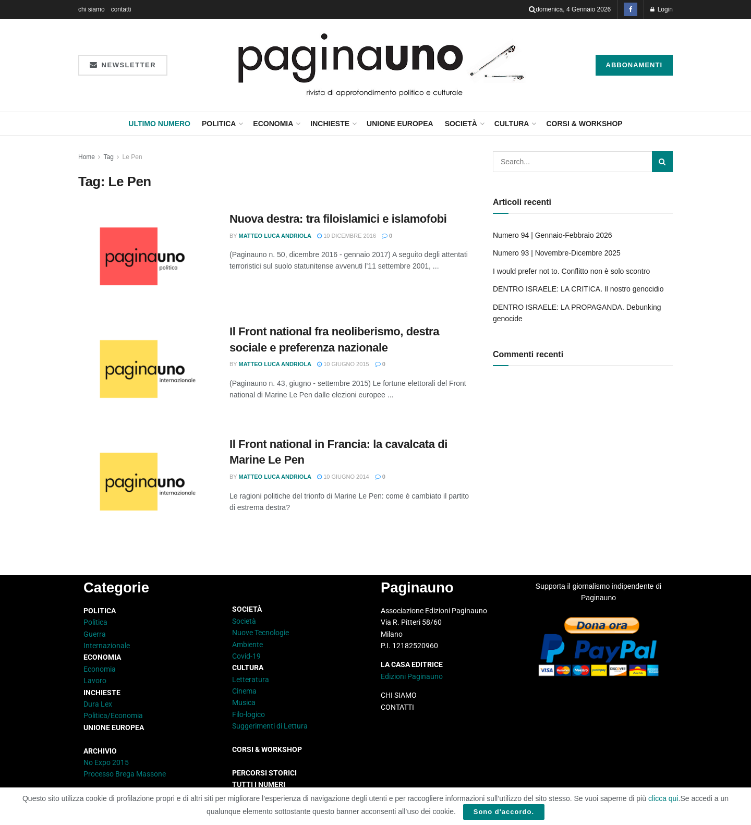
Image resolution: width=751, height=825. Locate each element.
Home (86, 157)
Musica (244, 702)
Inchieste (329, 123)
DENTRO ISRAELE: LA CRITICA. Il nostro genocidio (578, 289)
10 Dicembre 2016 (346, 236)
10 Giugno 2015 (343, 364)
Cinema (244, 691)
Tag (108, 157)
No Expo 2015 (106, 762)
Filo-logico (248, 714)
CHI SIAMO (399, 695)
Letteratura (250, 679)
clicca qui (663, 798)
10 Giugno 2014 (343, 477)
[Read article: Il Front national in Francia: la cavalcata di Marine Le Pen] (146, 484)
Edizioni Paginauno (412, 676)
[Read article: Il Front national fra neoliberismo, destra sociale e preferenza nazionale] (146, 372)
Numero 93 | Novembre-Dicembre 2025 (557, 253)
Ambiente (247, 644)
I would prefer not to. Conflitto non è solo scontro (571, 271)
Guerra (94, 634)
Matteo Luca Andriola (275, 236)
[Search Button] (532, 9)
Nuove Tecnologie (260, 632)
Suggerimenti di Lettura (270, 726)
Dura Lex (97, 704)
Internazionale (106, 645)
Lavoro (94, 680)
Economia (273, 123)
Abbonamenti (634, 65)
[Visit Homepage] (381, 65)
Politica (219, 123)
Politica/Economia (113, 715)
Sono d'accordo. (504, 812)
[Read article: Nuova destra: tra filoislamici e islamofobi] (146, 259)
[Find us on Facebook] (630, 9)
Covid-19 (246, 656)
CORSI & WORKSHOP (584, 123)
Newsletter (123, 65)
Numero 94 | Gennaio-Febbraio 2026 (552, 235)
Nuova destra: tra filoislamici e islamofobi (337, 218)
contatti (121, 9)
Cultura (511, 123)
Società (461, 123)
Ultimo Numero (159, 123)
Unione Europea (400, 123)
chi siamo (91, 9)
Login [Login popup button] (661, 9)
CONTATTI (397, 707)
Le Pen (132, 157)
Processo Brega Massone (124, 774)
